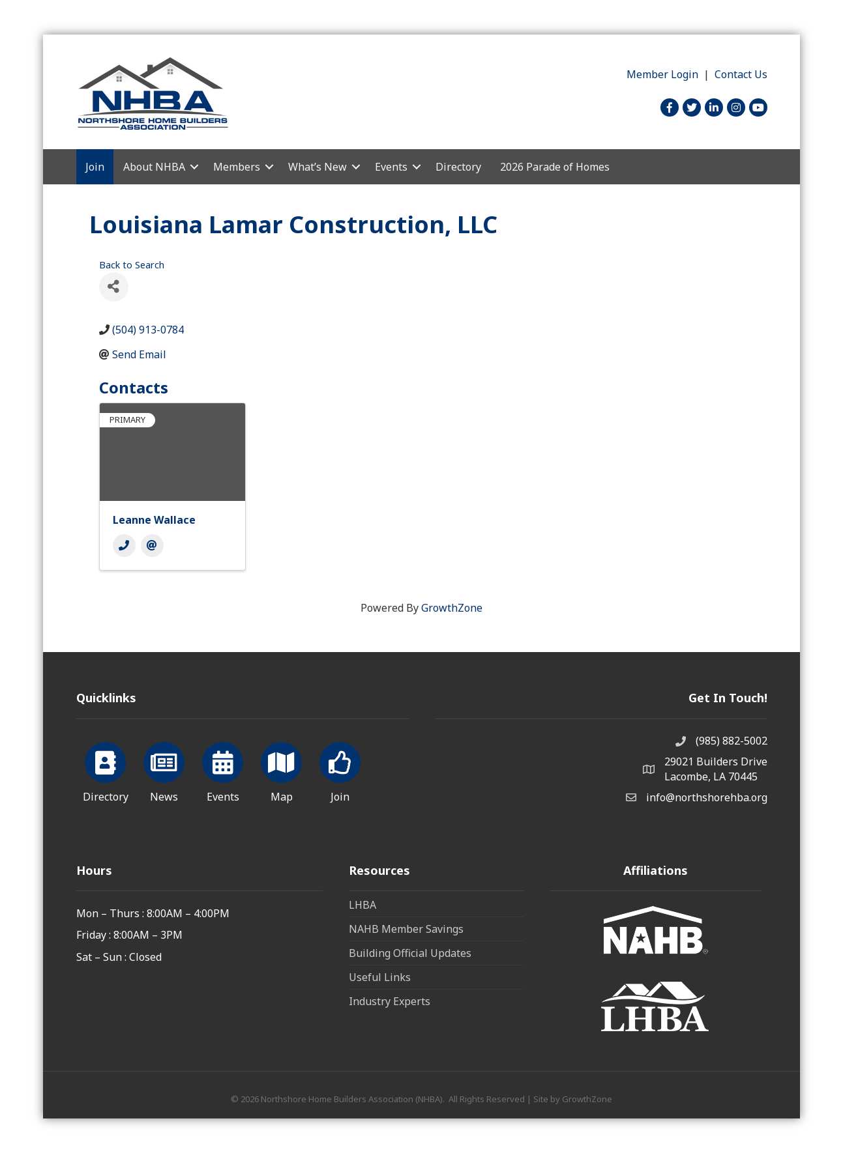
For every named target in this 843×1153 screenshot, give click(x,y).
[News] (164, 769)
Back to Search (131, 265)
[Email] (152, 545)
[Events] (223, 769)
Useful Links (380, 977)
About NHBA (154, 167)
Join (94, 167)
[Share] (113, 287)
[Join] (340, 769)
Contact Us (741, 74)
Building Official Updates (410, 953)
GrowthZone (451, 608)
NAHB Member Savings (406, 929)
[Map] (281, 769)
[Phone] (124, 545)
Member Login (662, 74)
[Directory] (105, 769)
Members (236, 167)
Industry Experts (389, 1001)
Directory (458, 167)
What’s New (317, 167)
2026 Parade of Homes (555, 167)
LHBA (362, 905)
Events (391, 167)
